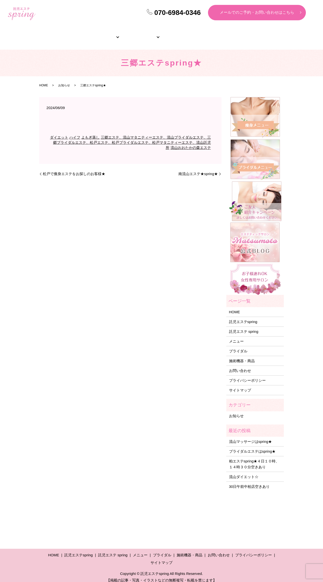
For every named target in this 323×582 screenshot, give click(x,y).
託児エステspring (243, 316)
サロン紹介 (101, 34)
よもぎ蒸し (90, 132)
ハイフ (74, 132)
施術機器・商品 (262, 34)
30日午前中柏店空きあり (249, 481)
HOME (60, 34)
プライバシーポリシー (247, 375)
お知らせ (64, 80)
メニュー (141, 34)
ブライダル (181, 34)
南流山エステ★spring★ (198, 168)
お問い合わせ (240, 365)
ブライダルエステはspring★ (252, 446)
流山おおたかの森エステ (191, 142)
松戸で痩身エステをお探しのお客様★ (74, 168)
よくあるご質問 (222, 34)
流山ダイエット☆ (243, 471)
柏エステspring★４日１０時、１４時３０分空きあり (254, 459)
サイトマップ (240, 385)
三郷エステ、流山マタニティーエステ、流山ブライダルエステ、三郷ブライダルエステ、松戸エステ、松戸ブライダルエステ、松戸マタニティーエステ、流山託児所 (132, 137)
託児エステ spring (243, 326)
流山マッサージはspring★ (250, 436)
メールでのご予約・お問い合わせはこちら (257, 12)
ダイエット (59, 132)
